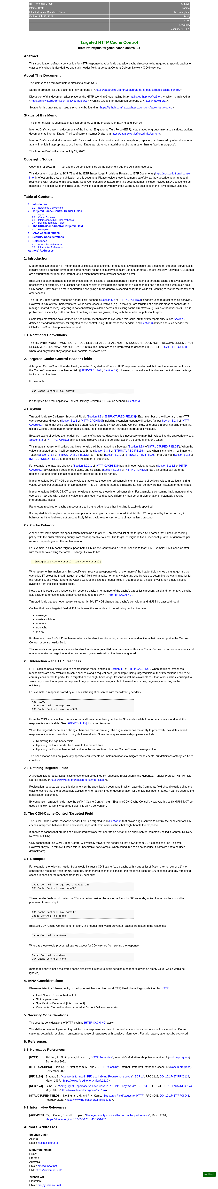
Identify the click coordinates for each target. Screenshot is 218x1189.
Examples (43, 229)
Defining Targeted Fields (51, 222)
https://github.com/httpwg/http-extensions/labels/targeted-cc (136, 107)
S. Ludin (185, 3)
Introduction (40, 204)
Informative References (51, 247)
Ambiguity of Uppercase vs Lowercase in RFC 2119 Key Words (97, 1086)
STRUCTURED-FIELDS (44, 1095)
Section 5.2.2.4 (112, 469)
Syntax (42, 214)
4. (29, 232)
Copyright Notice (38, 159)
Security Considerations (48, 237)
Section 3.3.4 (46, 454)
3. (29, 226)
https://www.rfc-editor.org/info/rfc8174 (83, 1090)
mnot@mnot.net (47, 1166)
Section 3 (147, 323)
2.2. (34, 217)
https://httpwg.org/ (155, 100)
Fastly (187, 16)
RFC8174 (36, 1086)
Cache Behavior (47, 217)
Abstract (31, 56)
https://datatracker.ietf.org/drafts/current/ (136, 133)
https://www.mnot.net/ (48, 1170)
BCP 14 (139, 1076)
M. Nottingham (182, 12)
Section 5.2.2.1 (83, 465)
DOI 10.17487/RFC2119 (174, 1076)
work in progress (179, 1057)
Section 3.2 (94, 416)
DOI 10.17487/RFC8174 (177, 1086)
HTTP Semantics (101, 1057)
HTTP (33, 1057)
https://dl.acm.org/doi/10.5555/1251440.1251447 (76, 1119)
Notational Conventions (51, 207)
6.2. (34, 247)
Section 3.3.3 (102, 450)
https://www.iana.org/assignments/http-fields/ (78, 779)
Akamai (186, 8)
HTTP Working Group (41, 3)
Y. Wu (187, 20)
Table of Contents (38, 197)
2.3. (34, 220)
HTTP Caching (109, 1067)
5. (29, 237)
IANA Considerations (46, 232)
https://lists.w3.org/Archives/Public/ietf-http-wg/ (59, 100)
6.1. (34, 244)
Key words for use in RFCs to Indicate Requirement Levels (97, 1076)
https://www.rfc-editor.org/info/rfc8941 (88, 1099)
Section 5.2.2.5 (166, 465)
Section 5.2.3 (170, 420)
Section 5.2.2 (69, 420)
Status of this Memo (41, 115)
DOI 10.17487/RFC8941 (174, 1095)
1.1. (34, 207)
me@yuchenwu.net (49, 1185)
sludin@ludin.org (48, 1142)
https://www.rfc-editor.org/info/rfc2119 (85, 1080)
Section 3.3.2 (182, 454)
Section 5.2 (108, 299)
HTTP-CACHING (40, 1067)
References (40, 241)
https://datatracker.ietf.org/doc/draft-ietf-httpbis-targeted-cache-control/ (138, 89)
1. (29, 204)
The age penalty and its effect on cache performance (117, 1115)
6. (29, 241)
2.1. (34, 214)
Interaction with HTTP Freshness (56, 220)
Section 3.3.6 (136, 446)
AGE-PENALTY (39, 1115)
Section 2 (179, 319)
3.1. (34, 229)
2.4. (34, 222)
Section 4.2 (117, 668)
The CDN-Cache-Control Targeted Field (58, 226)
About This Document (42, 75)
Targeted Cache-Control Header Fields (57, 211)
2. (29, 211)
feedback (209, 1174)
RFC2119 (36, 1076)
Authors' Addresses (41, 250)
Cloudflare (184, 24)
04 (138, 48)
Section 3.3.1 (113, 454)
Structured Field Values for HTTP (123, 1095)
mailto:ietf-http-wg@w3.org (146, 96)
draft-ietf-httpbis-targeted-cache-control (107, 48)
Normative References (50, 244)
